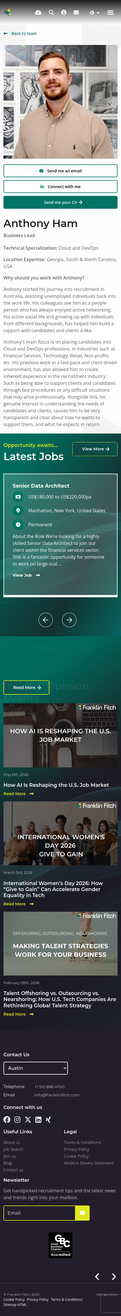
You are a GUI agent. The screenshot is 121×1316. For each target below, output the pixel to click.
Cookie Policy (76, 1156)
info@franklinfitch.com (57, 1095)
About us (11, 1142)
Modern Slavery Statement (89, 1163)
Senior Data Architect (41, 486)
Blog (7, 1163)
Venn (113, 1294)
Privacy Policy (76, 1149)
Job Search (13, 1149)
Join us (9, 1156)
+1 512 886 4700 (49, 1086)
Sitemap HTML (15, 1304)
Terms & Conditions (82, 1142)
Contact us (13, 1170)
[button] (57, 612)
